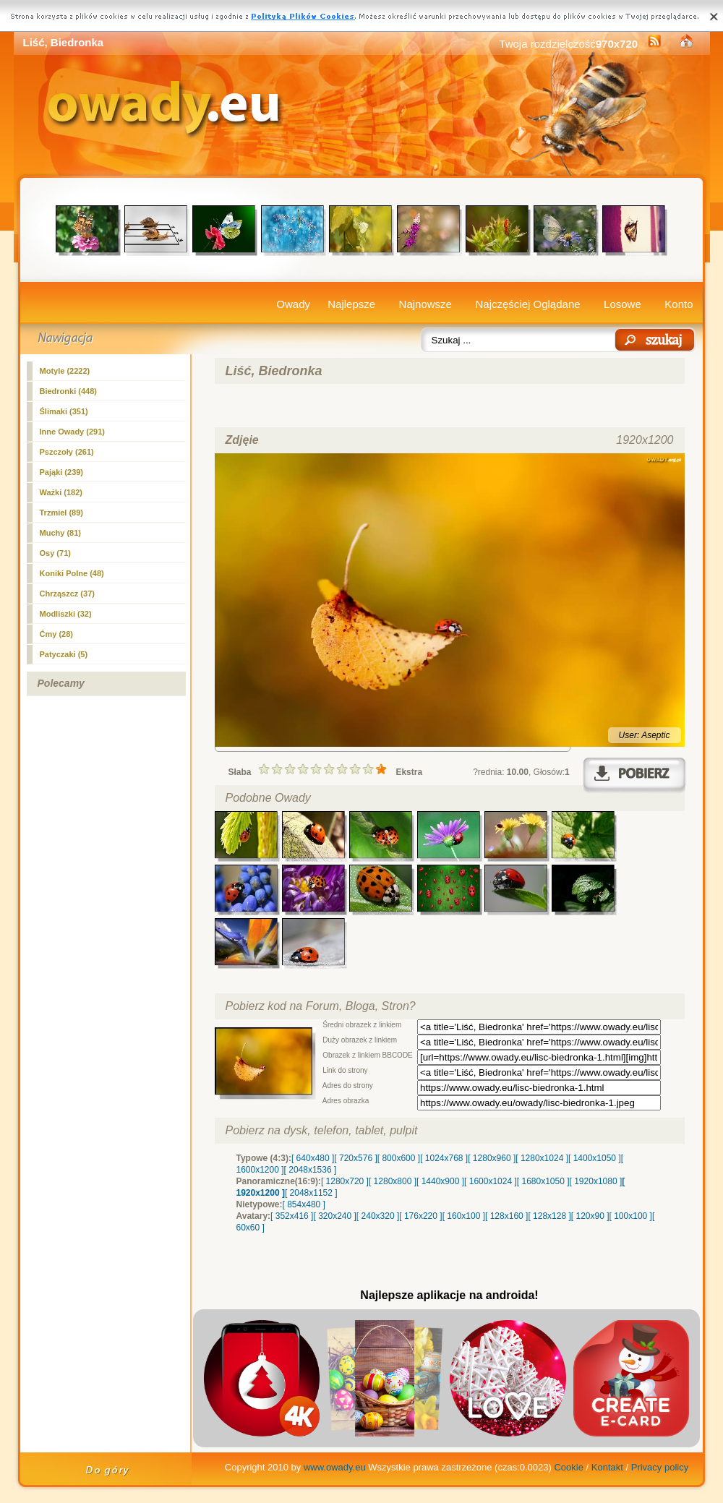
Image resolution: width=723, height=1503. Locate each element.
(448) (68, 391)
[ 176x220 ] (420, 1216)
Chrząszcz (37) (67, 593)
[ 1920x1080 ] (596, 1181)
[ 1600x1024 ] (490, 1181)
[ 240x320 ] (377, 1216)
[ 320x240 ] (334, 1216)
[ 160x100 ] (463, 1216)
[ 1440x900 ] (440, 1181)
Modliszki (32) (66, 613)
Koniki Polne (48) (72, 573)
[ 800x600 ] (398, 1158)
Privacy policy (659, 1467)
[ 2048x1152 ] (311, 1193)
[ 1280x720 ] (345, 1181)
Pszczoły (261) (67, 452)
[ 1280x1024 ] (541, 1158)
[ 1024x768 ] (444, 1158)
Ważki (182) (61, 492)
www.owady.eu (335, 1467)
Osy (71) (55, 553)
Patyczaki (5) (64, 654)
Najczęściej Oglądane (527, 304)
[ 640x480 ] (312, 1158)
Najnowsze (425, 304)
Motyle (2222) (65, 371)
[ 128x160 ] (506, 1216)
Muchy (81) (60, 532)
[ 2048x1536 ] (310, 1170)
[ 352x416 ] (291, 1216)
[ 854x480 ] (304, 1204)
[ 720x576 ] (355, 1158)
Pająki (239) (62, 472)
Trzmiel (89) (62, 512)
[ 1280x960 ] (491, 1158)
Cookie (568, 1467)
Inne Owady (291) (72, 431)
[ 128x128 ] (549, 1216)
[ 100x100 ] (630, 1216)
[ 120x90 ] (590, 1216)
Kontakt (607, 1467)
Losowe (622, 304)
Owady (293, 304)
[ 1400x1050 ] (594, 1158)
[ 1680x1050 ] (543, 1181)
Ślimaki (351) (64, 411)
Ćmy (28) (56, 634)
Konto (678, 304)
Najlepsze (351, 304)
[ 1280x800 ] (392, 1181)
